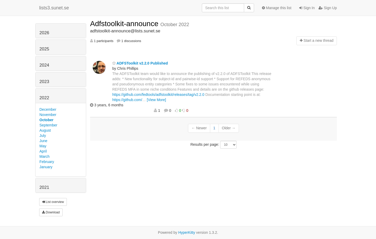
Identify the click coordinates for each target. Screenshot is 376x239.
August (45, 130)
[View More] (156, 100)
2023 (44, 81)
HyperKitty (186, 232)
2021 (44, 187)
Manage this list (276, 8)
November (47, 115)
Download (51, 212)
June (43, 141)
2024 (44, 65)
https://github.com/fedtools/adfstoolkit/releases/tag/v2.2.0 (158, 94)
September (48, 125)
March (44, 156)
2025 (44, 48)
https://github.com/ (127, 100)
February (46, 162)
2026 (44, 32)
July (42, 135)
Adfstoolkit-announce (125, 24)
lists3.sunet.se (54, 7)
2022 (44, 97)
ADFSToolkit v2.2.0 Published (140, 63)
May (42, 146)
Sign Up (328, 8)
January (45, 167)
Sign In (307, 8)
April (43, 151)
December (47, 109)
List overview (53, 202)
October (46, 120)
